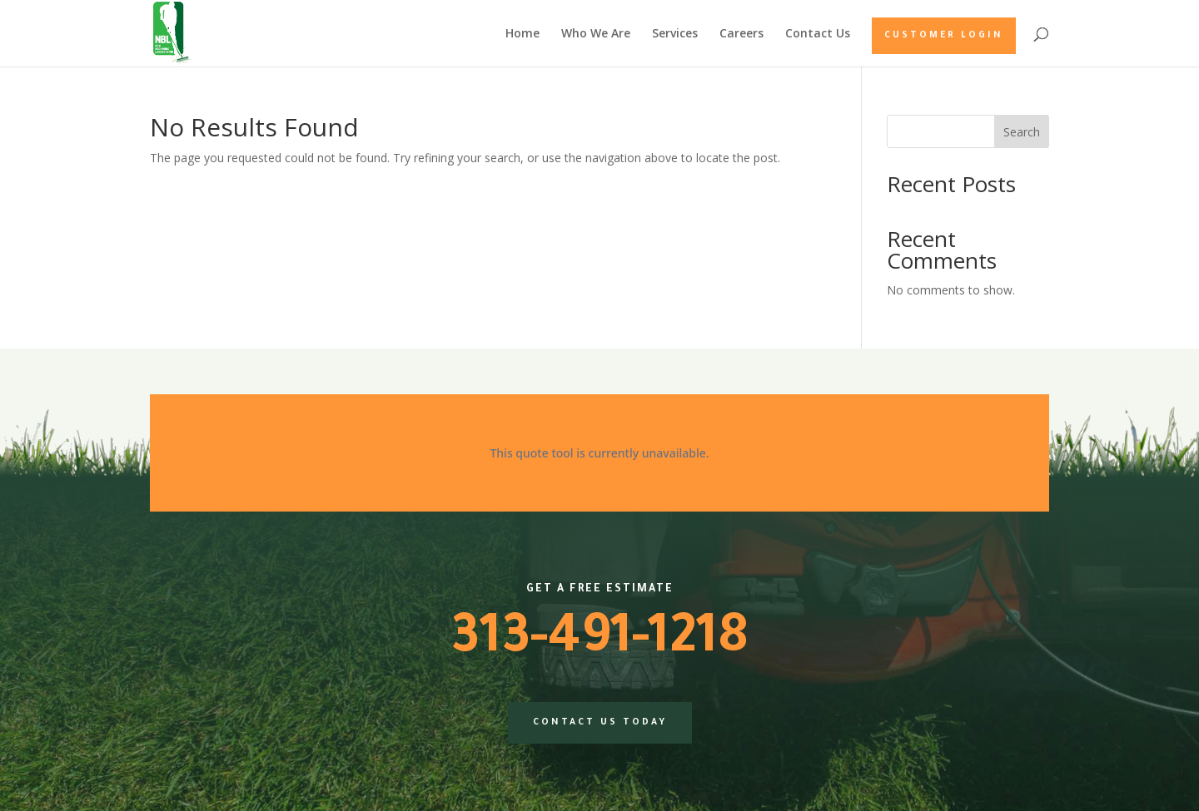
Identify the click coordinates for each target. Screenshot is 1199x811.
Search (1021, 132)
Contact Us (817, 34)
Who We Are (595, 34)
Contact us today (600, 723)
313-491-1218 (599, 642)
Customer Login (943, 36)
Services (675, 34)
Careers (741, 34)
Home (522, 34)
